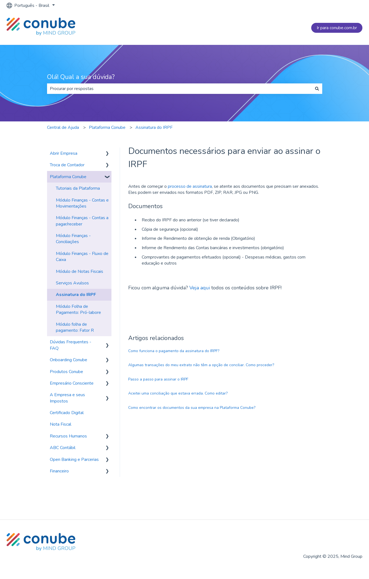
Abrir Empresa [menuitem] (63, 153)
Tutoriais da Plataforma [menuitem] (78, 188)
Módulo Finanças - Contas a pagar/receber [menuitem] (82, 221)
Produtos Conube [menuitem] (66, 372)
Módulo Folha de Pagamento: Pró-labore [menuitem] (78, 309)
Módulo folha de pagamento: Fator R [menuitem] (75, 327)
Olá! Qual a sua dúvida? (81, 77)
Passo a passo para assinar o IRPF (158, 379)
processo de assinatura (190, 186)
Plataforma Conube (107, 127)
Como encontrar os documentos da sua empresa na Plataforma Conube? (191, 407)
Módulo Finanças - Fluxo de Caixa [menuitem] (82, 257)
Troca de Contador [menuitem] (67, 165)
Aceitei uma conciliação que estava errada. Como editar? (178, 393)
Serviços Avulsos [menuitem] (72, 283)
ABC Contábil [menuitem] (62, 448)
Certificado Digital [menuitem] (67, 413)
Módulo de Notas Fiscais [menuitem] (79, 271)
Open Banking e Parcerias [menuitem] (74, 459)
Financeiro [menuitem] (59, 471)
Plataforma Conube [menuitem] (68, 177)
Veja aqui (199, 287)
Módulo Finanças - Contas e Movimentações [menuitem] (82, 203)
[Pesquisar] (317, 88)
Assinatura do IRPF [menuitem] (76, 295)
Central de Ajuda (63, 127)
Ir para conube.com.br (337, 28)
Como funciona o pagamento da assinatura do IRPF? (173, 351)
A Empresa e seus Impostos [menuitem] (67, 398)
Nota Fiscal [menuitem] (60, 424)
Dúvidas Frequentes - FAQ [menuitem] (70, 345)
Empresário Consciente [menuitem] (72, 383)
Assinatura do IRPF (154, 127)
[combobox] (179, 88)
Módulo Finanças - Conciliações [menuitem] (73, 239)
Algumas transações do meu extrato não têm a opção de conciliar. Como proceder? (201, 365)
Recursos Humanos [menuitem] (68, 436)
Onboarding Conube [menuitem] (68, 360)
